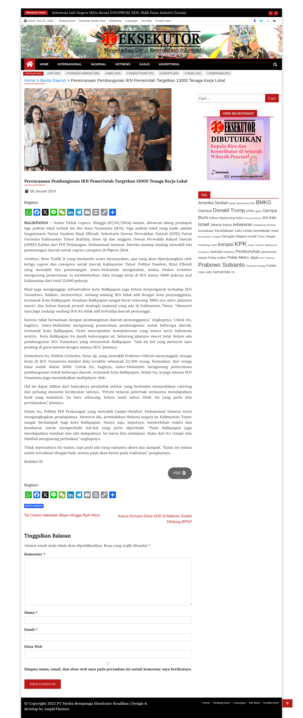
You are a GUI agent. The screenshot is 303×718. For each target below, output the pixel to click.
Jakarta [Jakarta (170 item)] (216, 225)
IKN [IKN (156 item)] (265, 218)
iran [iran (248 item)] (272, 217)
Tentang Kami (67, 20)
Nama (30, 612)
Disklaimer (115, 20)
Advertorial (169, 64)
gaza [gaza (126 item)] (258, 211)
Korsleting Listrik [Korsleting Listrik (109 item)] (207, 245)
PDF (179, 473)
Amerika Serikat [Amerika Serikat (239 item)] (213, 202)
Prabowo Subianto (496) (83, 73)
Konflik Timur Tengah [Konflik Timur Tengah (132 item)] (261, 236)
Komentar (34, 554)
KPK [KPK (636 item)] (241, 243)
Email (30, 629)
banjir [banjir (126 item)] (232, 203)
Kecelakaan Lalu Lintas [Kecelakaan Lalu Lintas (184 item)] (233, 230)
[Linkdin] (274, 21)
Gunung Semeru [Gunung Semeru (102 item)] (253, 218)
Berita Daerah (34, 506)
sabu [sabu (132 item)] (209, 272)
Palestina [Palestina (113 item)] (228, 252)
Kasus (144, 64)
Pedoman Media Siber (92, 20)
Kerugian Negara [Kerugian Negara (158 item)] (234, 236)
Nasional (98, 64)
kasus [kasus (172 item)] (227, 225)
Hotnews (122, 64)
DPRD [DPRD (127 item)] (250, 211)
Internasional (70, 64)
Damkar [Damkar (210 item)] (205, 210)
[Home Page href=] (29, 65)
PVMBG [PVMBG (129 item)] (271, 265)
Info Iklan (146, 20)
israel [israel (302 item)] (203, 224)
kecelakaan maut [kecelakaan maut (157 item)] (266, 230)
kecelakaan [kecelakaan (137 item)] (206, 230)
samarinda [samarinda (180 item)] (221, 272)
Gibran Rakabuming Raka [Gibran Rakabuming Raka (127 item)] (226, 218)
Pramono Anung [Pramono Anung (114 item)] (255, 265)
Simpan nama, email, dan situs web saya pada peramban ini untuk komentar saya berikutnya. (107, 669)
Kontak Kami (163, 20)
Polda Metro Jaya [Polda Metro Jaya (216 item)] (242, 257)
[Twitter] (261, 21)
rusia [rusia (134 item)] (201, 272)
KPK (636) (54, 73)
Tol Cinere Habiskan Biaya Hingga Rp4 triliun (62, 515)
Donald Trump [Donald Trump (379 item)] (229, 210)
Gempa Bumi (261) (219, 73)
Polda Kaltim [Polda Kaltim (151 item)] (217, 257)
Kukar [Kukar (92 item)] (251, 245)
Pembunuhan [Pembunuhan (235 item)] (248, 251)
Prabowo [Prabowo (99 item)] (270, 258)
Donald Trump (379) (141, 73)
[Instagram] (268, 21)
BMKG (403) (114, 73)
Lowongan (131, 20)
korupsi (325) (170, 73)
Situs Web (33, 646)
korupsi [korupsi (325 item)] (226, 244)
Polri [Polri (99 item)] (261, 258)
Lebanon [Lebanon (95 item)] (259, 245)
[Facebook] (255, 21)
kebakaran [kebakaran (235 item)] (242, 224)
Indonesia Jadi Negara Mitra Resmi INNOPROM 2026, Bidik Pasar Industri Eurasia (119, 12)
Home (44, 64)
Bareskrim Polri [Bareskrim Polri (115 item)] (246, 203)
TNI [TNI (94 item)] (233, 272)
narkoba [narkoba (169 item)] (216, 252)
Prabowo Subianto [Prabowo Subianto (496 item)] (221, 265)
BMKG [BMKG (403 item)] (263, 202)
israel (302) (194, 73)
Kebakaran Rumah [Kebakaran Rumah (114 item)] (264, 225)
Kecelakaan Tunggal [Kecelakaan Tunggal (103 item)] (209, 236)
